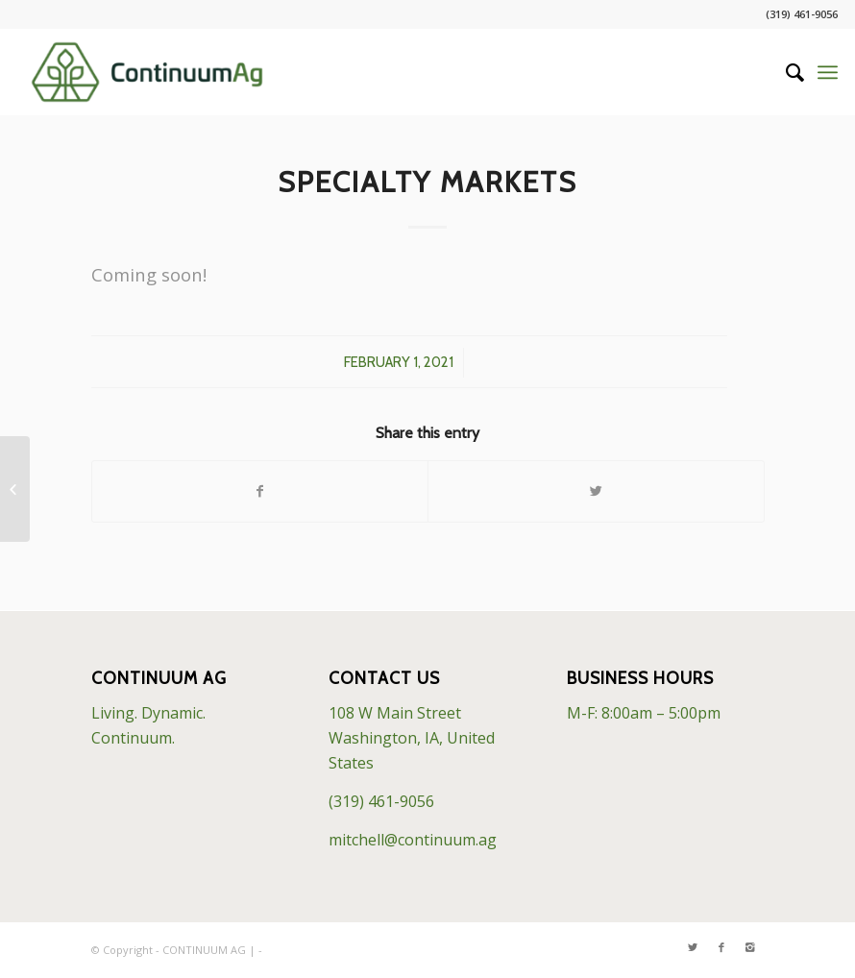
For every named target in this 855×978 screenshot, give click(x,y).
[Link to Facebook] (721, 947)
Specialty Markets (427, 182)
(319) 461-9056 (381, 801)
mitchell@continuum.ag (413, 839)
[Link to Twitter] (692, 947)
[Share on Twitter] (596, 491)
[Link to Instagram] (750, 947)
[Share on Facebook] (260, 491)
